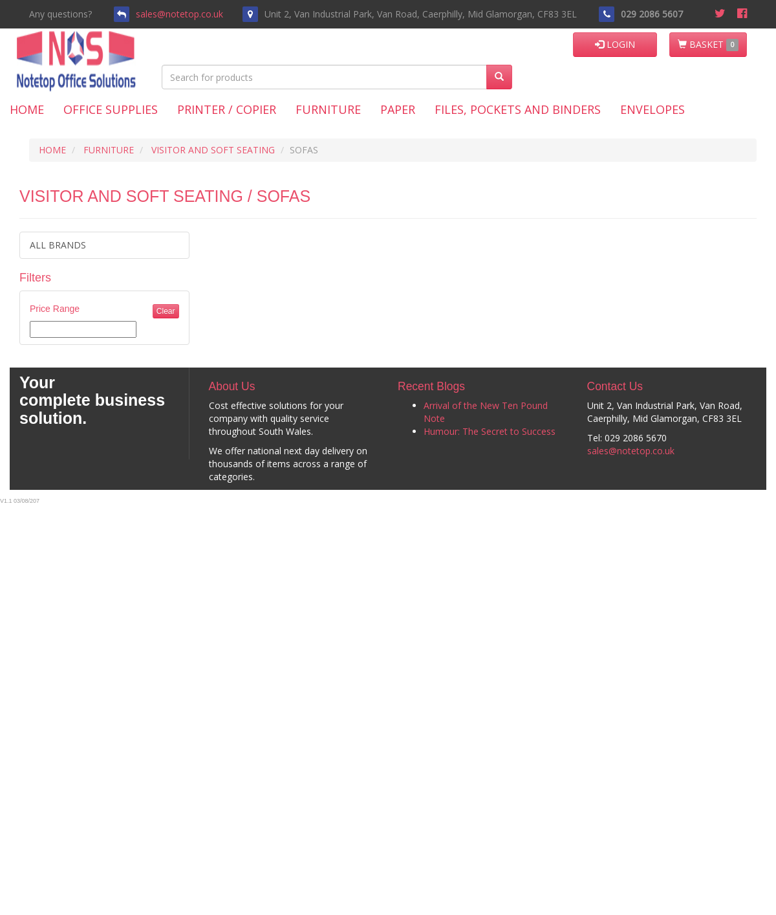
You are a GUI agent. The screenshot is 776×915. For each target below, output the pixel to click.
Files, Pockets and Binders (518, 109)
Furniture (328, 109)
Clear (165, 311)
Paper (397, 109)
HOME (52, 150)
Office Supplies (110, 109)
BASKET (708, 44)
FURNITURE (108, 150)
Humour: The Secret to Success (489, 431)
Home (27, 109)
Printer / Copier (226, 109)
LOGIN (615, 44)
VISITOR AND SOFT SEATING (213, 150)
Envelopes (652, 109)
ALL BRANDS (58, 245)
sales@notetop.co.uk (179, 14)
